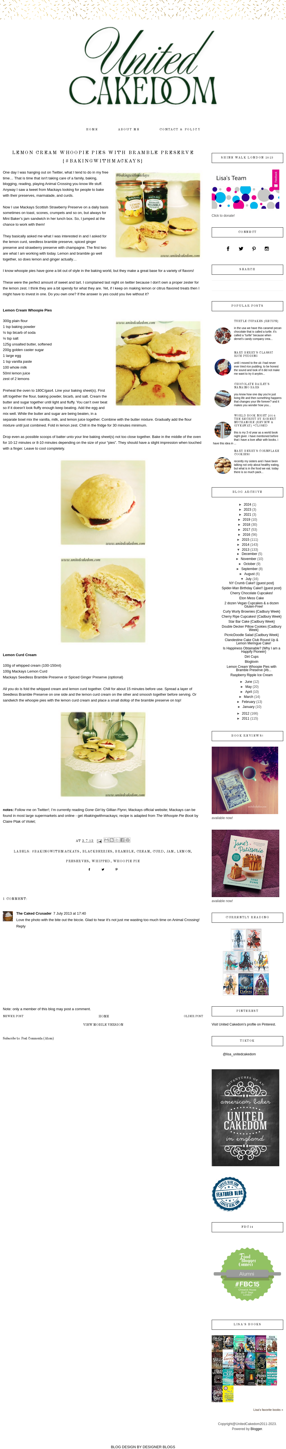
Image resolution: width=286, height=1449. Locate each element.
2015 (245, 540)
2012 (245, 713)
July (248, 579)
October (250, 564)
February (248, 702)
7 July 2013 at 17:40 (69, 913)
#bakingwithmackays (56, 851)
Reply (20, 926)
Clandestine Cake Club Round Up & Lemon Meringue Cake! (251, 641)
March (248, 697)
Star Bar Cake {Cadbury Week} (251, 622)
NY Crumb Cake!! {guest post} (251, 583)
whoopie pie (126, 861)
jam (170, 851)
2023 (247, 510)
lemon (184, 851)
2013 (245, 550)
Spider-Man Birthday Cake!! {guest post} (252, 588)
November (248, 559)
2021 (247, 515)
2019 (246, 520)
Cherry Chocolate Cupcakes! (251, 593)
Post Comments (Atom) (37, 1038)
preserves (77, 861)
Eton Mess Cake (251, 598)
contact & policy (180, 129)
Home (104, 1016)
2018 (246, 525)
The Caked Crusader (33, 913)
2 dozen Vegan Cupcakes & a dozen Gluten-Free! (252, 604)
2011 (245, 718)
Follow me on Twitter (31, 810)
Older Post (193, 1016)
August (249, 574)
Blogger (256, 1429)
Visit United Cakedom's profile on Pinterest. (244, 1024)
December (249, 554)
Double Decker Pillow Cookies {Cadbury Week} (251, 628)
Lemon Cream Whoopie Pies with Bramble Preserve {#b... (252, 668)
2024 (247, 504)
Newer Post (13, 1016)
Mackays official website (147, 810)
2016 (246, 535)
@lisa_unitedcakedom (239, 1054)
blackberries (97, 851)
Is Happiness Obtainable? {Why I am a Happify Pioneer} (251, 650)
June (248, 682)
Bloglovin (251, 662)
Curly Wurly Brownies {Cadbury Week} (251, 611)
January (249, 707)
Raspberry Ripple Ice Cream (251, 675)
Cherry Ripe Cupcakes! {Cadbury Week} (251, 616)
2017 (246, 530)
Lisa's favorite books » (268, 1409)
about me (129, 129)
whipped (101, 861)
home (92, 129)
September (249, 569)
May (249, 687)
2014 (245, 545)
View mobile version (103, 1025)
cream (143, 851)
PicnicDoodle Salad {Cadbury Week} (251, 635)
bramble (124, 851)
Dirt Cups (252, 657)
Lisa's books (247, 1324)
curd (158, 851)
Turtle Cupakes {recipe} (256, 321)
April (248, 692)
